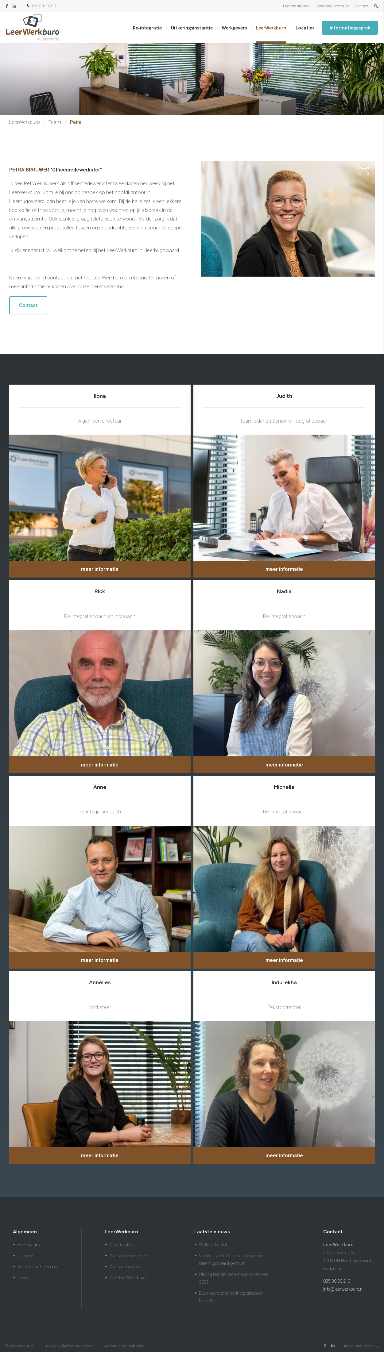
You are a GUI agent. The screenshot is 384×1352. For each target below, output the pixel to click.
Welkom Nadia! (213, 1244)
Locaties (305, 28)
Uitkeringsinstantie (192, 28)
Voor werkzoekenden (128, 1255)
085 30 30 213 (40, 6)
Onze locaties (121, 1244)
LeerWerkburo (271, 28)
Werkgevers (234, 28)
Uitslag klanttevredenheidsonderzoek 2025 (233, 1278)
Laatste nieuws (296, 6)
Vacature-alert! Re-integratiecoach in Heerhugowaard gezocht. (231, 1259)
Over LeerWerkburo (127, 1278)
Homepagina (29, 1244)
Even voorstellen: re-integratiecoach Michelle (231, 1297)
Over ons (25, 1255)
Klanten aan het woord (38, 1266)
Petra (75, 122)
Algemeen (25, 1232)
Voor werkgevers (125, 1266)
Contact (361, 6)
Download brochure (332, 6)
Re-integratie (147, 28)
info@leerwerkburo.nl (343, 1289)
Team (54, 122)
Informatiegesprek (350, 28)
